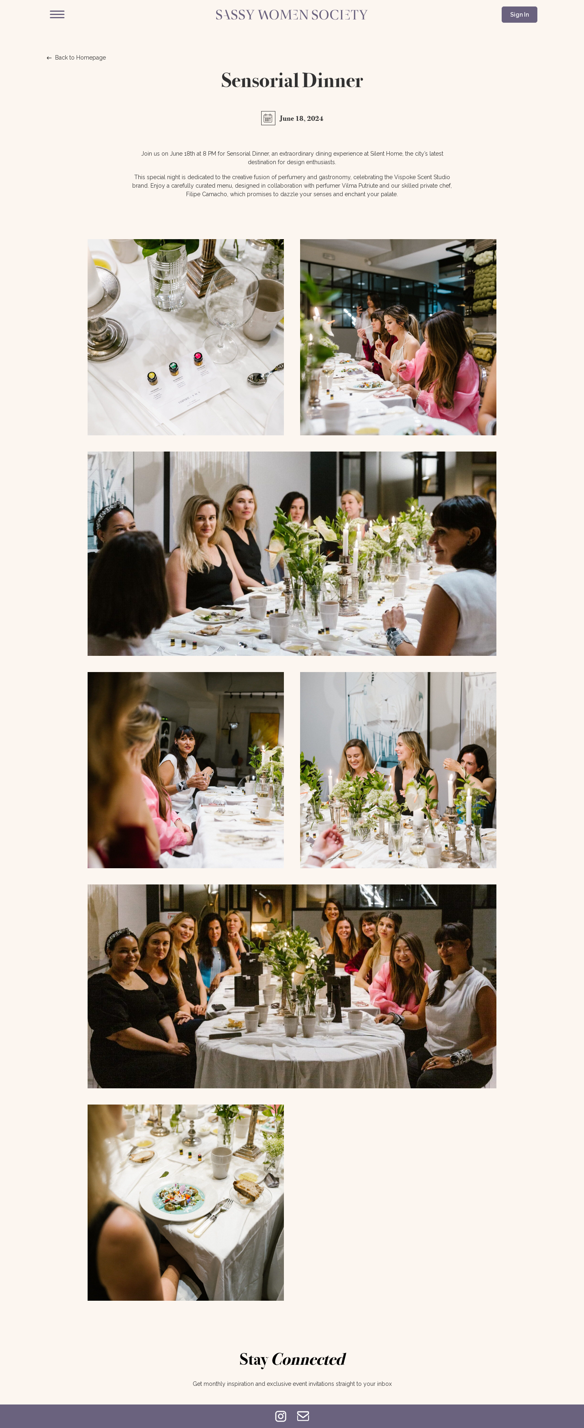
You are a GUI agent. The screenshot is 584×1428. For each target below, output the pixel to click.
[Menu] (57, 14)
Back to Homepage (76, 57)
